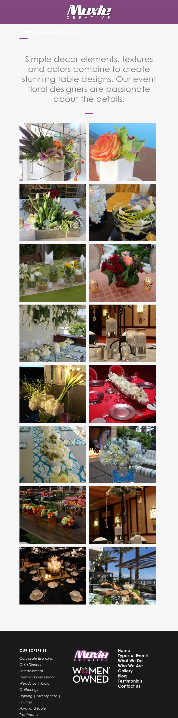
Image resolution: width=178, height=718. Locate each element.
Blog (122, 675)
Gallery (125, 670)
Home (124, 650)
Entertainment (31, 671)
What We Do (130, 660)
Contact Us (129, 686)
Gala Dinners (30, 664)
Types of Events (133, 655)
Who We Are (130, 665)
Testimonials (130, 680)
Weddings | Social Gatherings (34, 686)
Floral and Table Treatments (32, 711)
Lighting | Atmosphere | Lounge (40, 699)
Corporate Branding (36, 658)
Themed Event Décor (37, 677)
